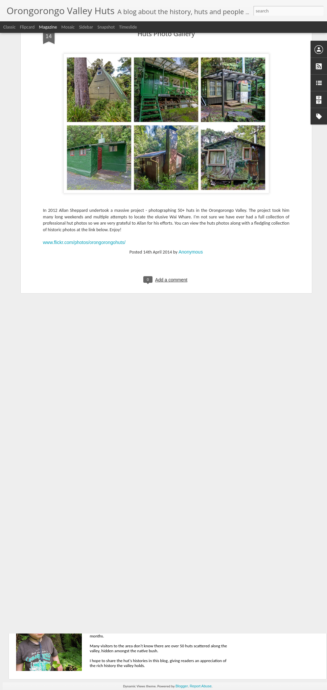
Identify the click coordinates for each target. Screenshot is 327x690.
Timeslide (128, 27)
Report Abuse (201, 686)
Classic (9, 27)
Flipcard (27, 27)
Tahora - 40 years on (126, 534)
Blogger (181, 686)
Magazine (48, 27)
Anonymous (190, 186)
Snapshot (106, 27)
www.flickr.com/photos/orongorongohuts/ (84, 177)
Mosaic (68, 27)
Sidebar (86, 27)
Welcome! (113, 608)
